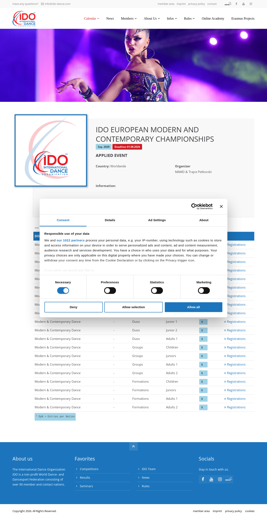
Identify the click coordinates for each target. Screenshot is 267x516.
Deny (73, 307)
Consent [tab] (63, 220)
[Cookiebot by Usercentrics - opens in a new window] (194, 206)
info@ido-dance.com (56, 4)
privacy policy (196, 4)
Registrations (235, 244)
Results (85, 477)
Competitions (89, 469)
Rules (146, 486)
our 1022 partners (71, 240)
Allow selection (133, 307)
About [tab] (204, 220)
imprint (181, 4)
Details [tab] (110, 220)
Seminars (86, 486)
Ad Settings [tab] (157, 220)
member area (166, 4)
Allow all (193, 307)
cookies (249, 511)
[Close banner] (221, 206)
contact (212, 4)
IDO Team (149, 469)
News (146, 477)
